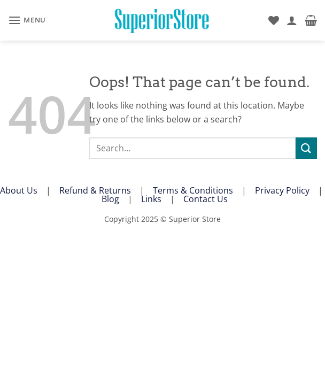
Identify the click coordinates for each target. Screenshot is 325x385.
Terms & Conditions (193, 190)
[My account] (292, 20)
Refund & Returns (95, 190)
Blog (110, 199)
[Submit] (306, 147)
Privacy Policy (282, 190)
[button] (27, 20)
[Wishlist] (273, 20)
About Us (18, 190)
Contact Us (205, 199)
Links (151, 199)
